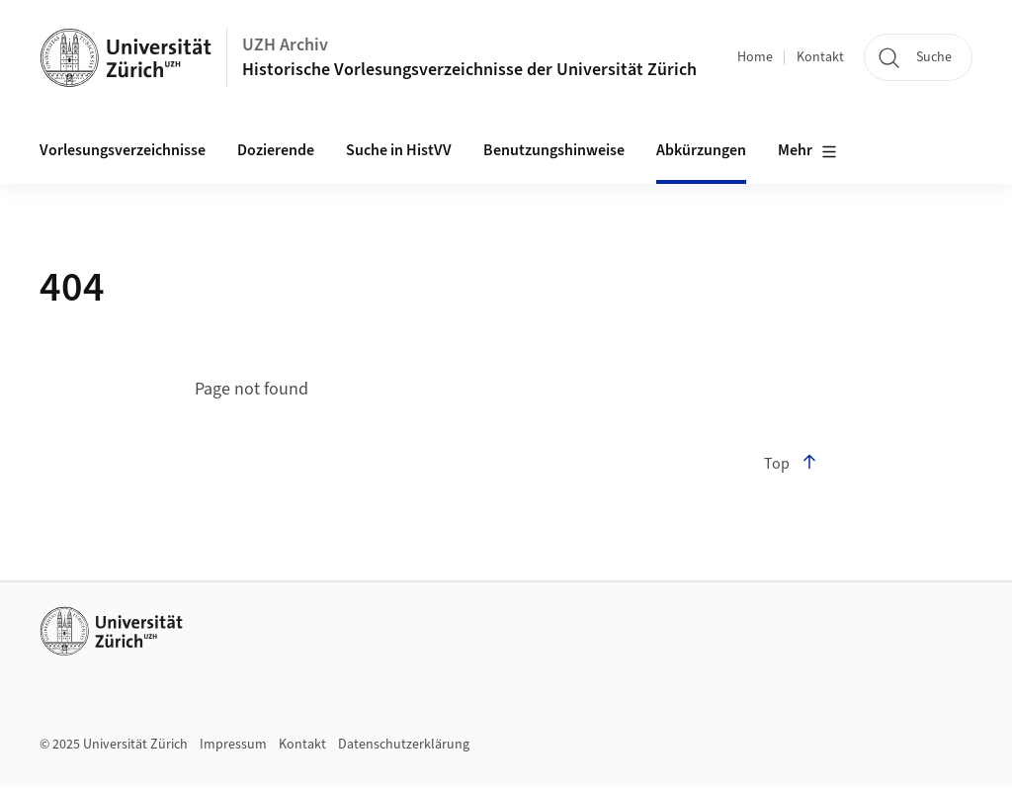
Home (755, 57)
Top (790, 464)
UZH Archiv (285, 45)
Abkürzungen (701, 150)
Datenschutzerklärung (403, 744)
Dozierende (275, 150)
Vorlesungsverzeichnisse (123, 150)
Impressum (233, 744)
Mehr (807, 151)
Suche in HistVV (399, 150)
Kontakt (820, 57)
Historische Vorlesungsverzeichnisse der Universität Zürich (469, 69)
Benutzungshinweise (554, 150)
